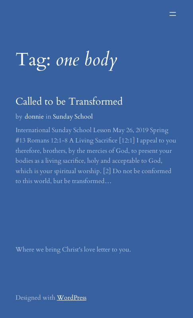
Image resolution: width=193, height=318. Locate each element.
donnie (34, 116)
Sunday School (73, 116)
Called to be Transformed (69, 101)
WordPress (71, 297)
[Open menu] (172, 14)
